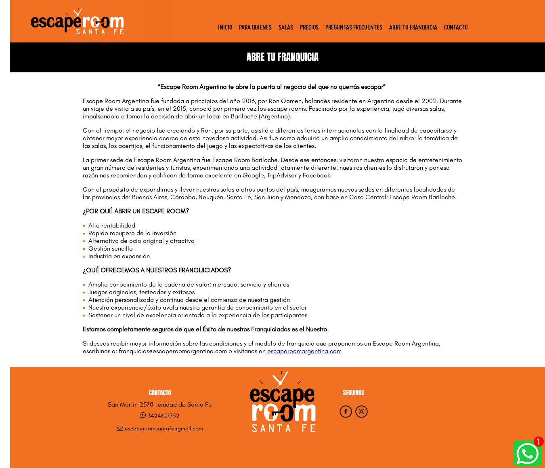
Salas (286, 28)
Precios (309, 28)
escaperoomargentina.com (304, 351)
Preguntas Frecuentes (353, 28)
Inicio (225, 28)
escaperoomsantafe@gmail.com (164, 428)
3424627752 (164, 415)
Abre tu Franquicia (413, 28)
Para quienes (255, 28)
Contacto (455, 28)
